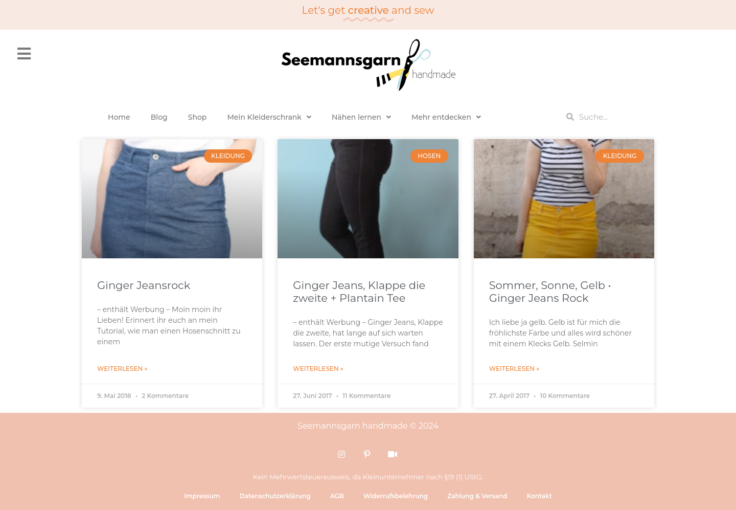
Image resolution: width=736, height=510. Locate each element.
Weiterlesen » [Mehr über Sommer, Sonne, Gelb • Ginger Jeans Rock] (514, 368)
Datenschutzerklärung (274, 496)
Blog (159, 117)
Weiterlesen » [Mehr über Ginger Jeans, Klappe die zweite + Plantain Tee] (318, 368)
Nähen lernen (361, 117)
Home (119, 117)
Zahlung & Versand (477, 496)
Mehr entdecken (446, 117)
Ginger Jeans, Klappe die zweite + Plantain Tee (359, 291)
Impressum (202, 496)
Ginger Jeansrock (143, 285)
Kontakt (538, 496)
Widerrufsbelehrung (395, 496)
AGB (337, 496)
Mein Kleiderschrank (269, 117)
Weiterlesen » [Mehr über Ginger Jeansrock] (122, 368)
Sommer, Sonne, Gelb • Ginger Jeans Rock (550, 291)
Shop (197, 117)
